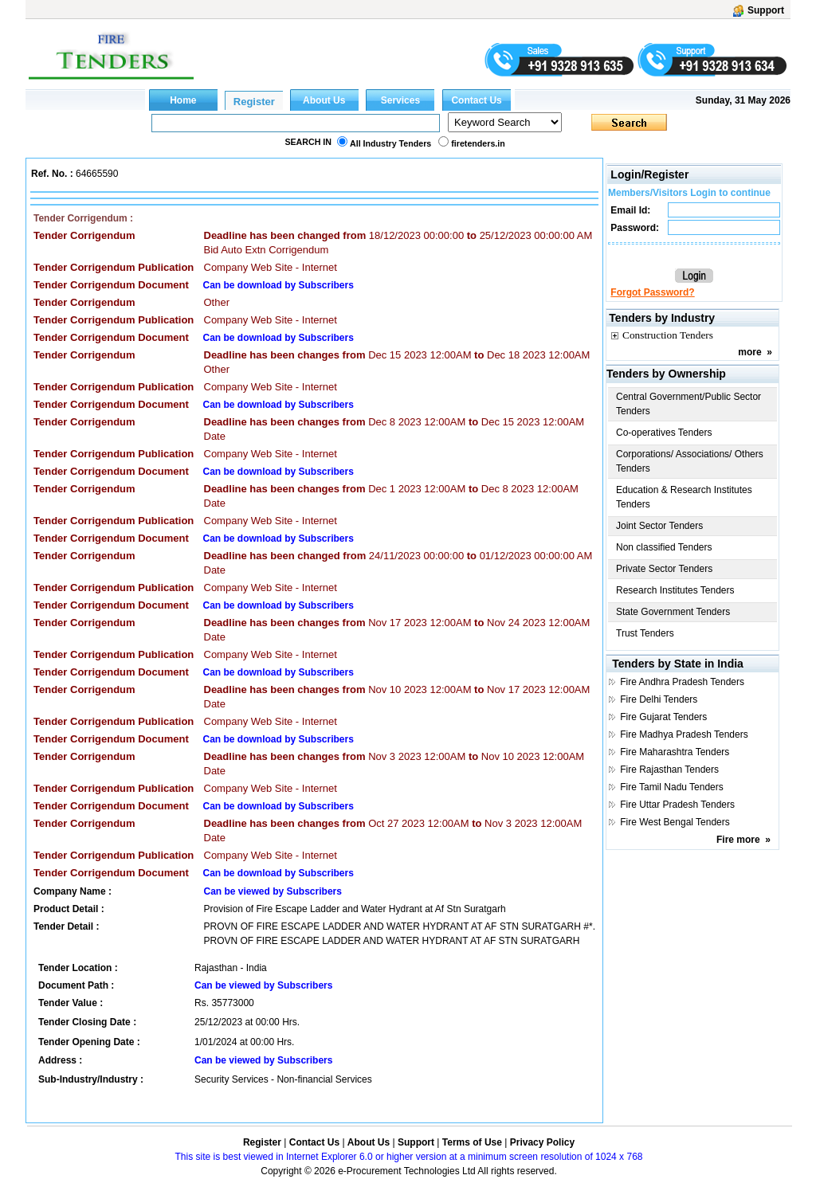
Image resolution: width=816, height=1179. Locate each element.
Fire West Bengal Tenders (675, 822)
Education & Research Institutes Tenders (684, 497)
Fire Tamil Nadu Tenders (672, 787)
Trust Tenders (645, 633)
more (749, 352)
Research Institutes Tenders (675, 590)
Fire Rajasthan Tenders (669, 769)
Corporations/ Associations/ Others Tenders (689, 461)
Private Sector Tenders (664, 568)
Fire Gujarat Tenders (663, 717)
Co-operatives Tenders (664, 432)
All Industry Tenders (390, 143)
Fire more (738, 839)
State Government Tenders (673, 611)
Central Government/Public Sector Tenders (688, 404)
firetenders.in (478, 143)
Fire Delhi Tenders (658, 699)
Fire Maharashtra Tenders (674, 752)
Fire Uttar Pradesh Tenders (677, 804)
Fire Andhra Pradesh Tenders (682, 681)
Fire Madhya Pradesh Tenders (684, 734)
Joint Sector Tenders (659, 525)
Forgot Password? (652, 292)
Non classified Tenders (664, 547)
